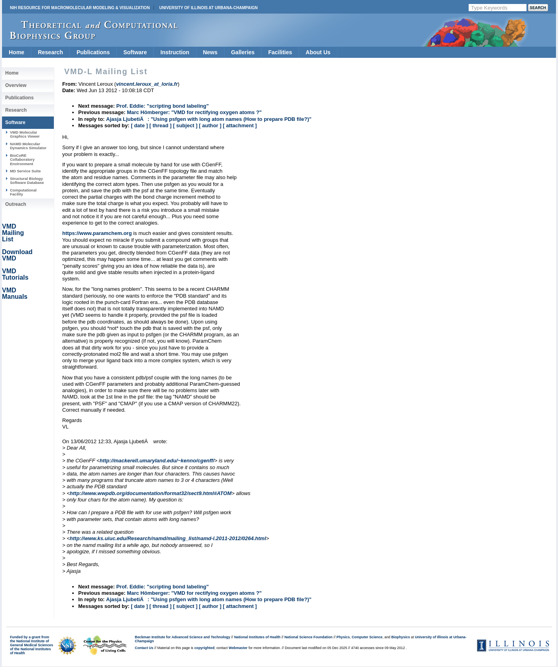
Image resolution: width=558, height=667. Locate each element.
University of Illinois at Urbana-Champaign (208, 8)
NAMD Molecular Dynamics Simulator (28, 146)
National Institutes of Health (257, 637)
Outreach (15, 204)
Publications (93, 52)
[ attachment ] (240, 125)
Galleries (242, 52)
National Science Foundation (308, 637)
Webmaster (238, 648)
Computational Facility (23, 192)
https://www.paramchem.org (97, 233)
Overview (15, 85)
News (210, 52)
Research (50, 52)
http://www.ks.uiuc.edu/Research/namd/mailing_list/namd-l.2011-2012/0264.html (168, 538)
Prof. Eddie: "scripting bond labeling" (162, 106)
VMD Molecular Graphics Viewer (24, 134)
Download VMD (17, 255)
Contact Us (144, 648)
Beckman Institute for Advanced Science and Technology (182, 637)
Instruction (174, 52)
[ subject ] (185, 125)
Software (135, 52)
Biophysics (400, 637)
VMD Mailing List (13, 233)
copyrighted (204, 648)
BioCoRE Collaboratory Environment (22, 159)
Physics (343, 637)
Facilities (280, 52)
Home (16, 52)
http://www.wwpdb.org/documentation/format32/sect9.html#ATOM (151, 493)
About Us (318, 52)
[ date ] (139, 125)
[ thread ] (160, 125)
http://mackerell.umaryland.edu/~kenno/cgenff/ (157, 461)
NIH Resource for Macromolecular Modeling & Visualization (80, 8)
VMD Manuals (15, 293)
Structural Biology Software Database (27, 180)
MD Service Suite (25, 171)
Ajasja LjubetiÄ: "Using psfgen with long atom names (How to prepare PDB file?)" (209, 119)
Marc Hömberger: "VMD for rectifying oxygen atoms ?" (194, 112)
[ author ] (210, 125)
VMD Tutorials (15, 274)
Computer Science (367, 637)
